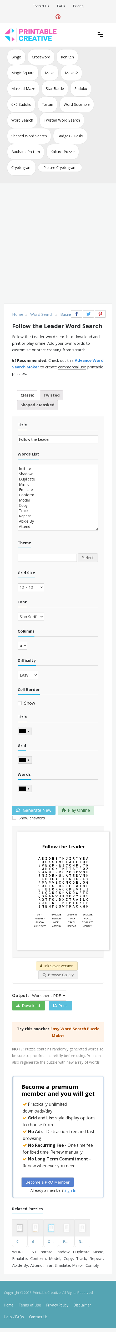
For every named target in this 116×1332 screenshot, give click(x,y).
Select (88, 557)
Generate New (33, 810)
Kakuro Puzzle (63, 151)
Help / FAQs (14, 1316)
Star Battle (55, 88)
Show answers (31, 817)
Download (28, 1005)
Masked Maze (23, 88)
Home (8, 1305)
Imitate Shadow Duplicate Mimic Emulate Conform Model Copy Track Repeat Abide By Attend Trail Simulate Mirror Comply (58, 497)
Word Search (22, 120)
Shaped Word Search (29, 135)
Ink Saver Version (56, 965)
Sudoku (80, 88)
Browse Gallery (58, 974)
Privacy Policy (57, 1305)
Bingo (16, 56)
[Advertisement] (58, 244)
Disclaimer (82, 1305)
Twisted (51, 395)
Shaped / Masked (37, 404)
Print (60, 1005)
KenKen (67, 56)
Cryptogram (21, 167)
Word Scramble (77, 104)
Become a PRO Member (48, 1182)
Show (29, 703)
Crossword (41, 56)
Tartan (47, 104)
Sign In (70, 1190)
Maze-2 (71, 72)
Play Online (76, 810)
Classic (27, 395)
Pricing (78, 6)
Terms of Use (30, 1305)
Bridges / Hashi (70, 135)
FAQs (61, 6)
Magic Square (22, 72)
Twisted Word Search (62, 120)
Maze (49, 72)
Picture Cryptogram (60, 167)
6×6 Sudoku (21, 104)
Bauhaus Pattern (25, 151)
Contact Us (41, 6)
